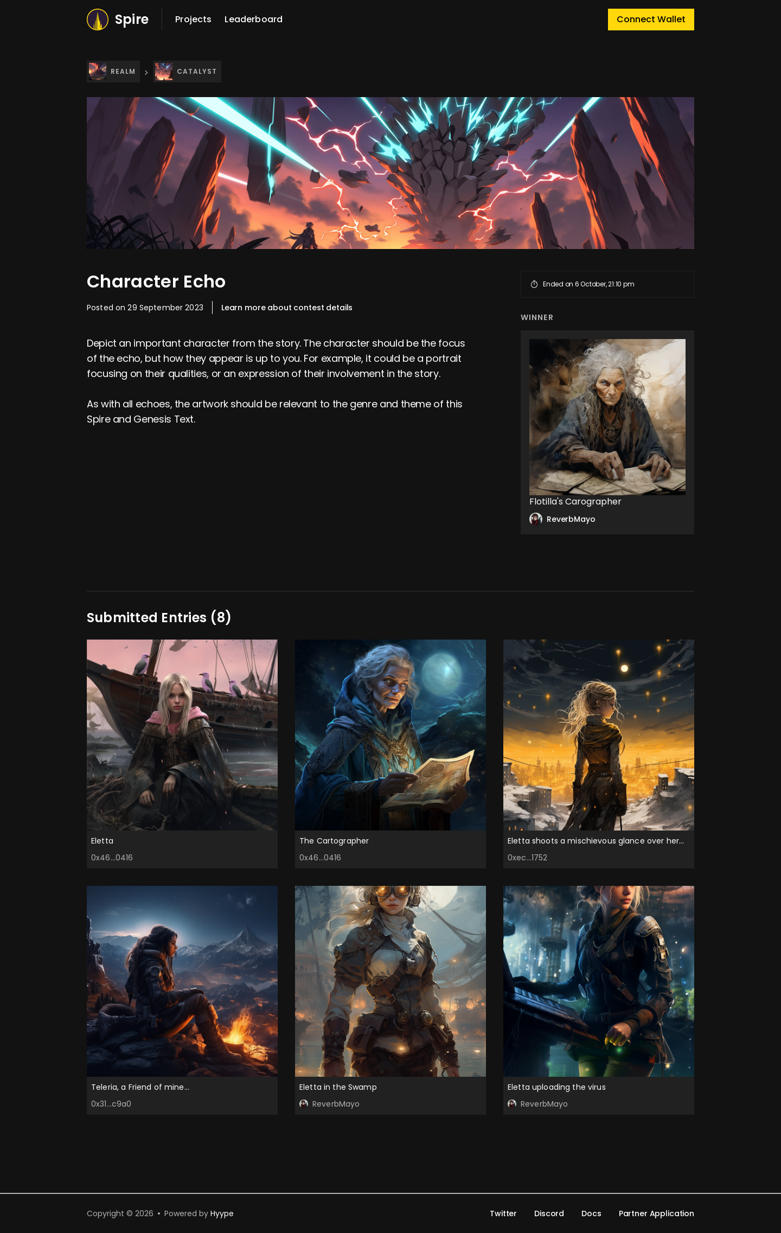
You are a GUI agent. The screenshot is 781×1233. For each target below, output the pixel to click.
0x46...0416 (112, 857)
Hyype (222, 1213)
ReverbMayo (562, 519)
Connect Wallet (651, 19)
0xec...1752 (528, 857)
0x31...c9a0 (111, 1103)
